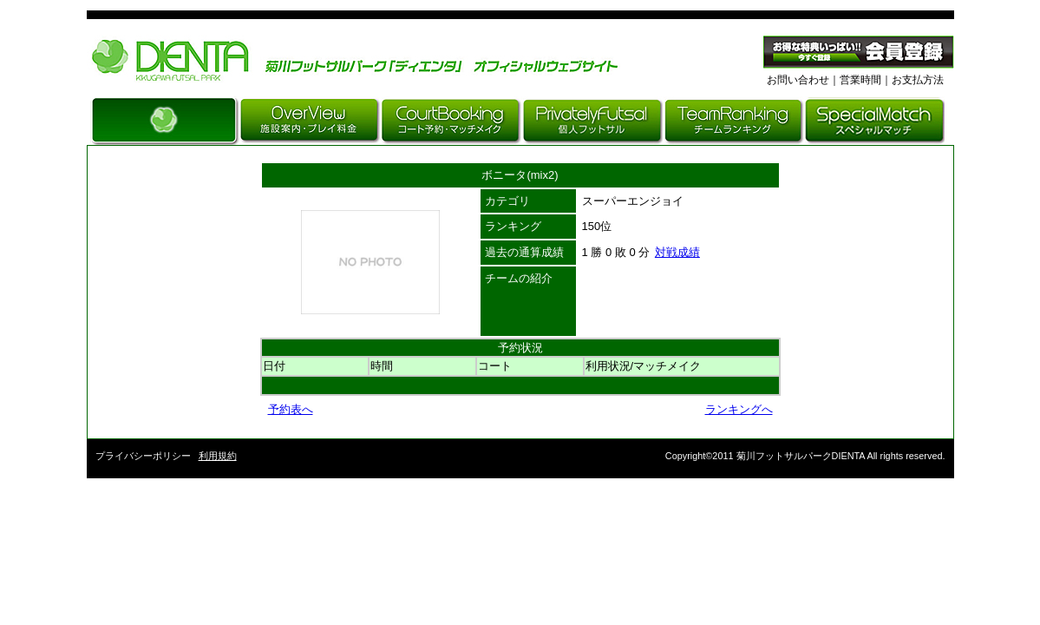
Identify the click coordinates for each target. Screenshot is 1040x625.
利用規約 (218, 456)
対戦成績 (677, 252)
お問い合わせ (798, 80)
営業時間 (860, 80)
